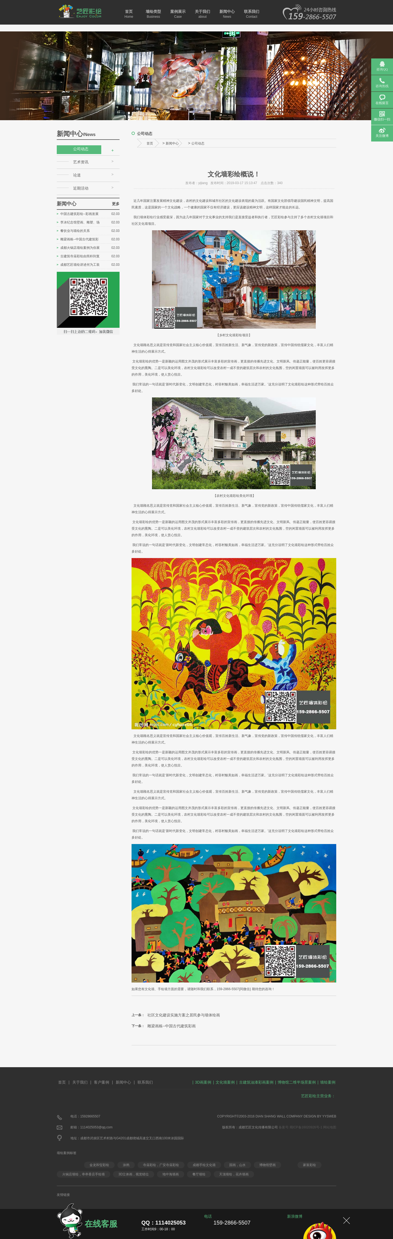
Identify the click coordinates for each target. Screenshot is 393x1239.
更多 (116, 204)
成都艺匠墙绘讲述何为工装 (80, 265)
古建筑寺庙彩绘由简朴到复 (80, 256)
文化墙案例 (225, 1082)
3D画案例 (203, 1082)
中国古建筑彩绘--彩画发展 (79, 214)
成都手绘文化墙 (204, 1165)
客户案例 (101, 1082)
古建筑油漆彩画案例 (256, 1082)
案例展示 (178, 14)
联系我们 (251, 14)
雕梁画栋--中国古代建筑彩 (79, 239)
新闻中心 (227, 14)
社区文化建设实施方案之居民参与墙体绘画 (183, 1015)
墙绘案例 (327, 1082)
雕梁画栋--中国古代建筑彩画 (171, 1026)
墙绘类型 (153, 14)
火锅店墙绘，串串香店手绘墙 (83, 1174)
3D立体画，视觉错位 (133, 1174)
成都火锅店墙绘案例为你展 (80, 248)
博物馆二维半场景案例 (297, 1082)
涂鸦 (126, 1165)
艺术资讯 (80, 162)
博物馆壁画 (267, 1165)
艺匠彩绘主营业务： (318, 1096)
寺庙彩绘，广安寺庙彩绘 (161, 1165)
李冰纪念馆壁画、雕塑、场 (80, 222)
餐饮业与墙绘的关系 (75, 231)
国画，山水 (237, 1165)
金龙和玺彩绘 (99, 1165)
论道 (77, 175)
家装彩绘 (309, 1165)
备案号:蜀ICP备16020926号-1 (300, 1127)
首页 (129, 14)
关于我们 (202, 14)
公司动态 (80, 149)
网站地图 (329, 1127)
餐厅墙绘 (199, 1174)
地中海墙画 (170, 1174)
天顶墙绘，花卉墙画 (234, 1174)
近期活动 (80, 188)
